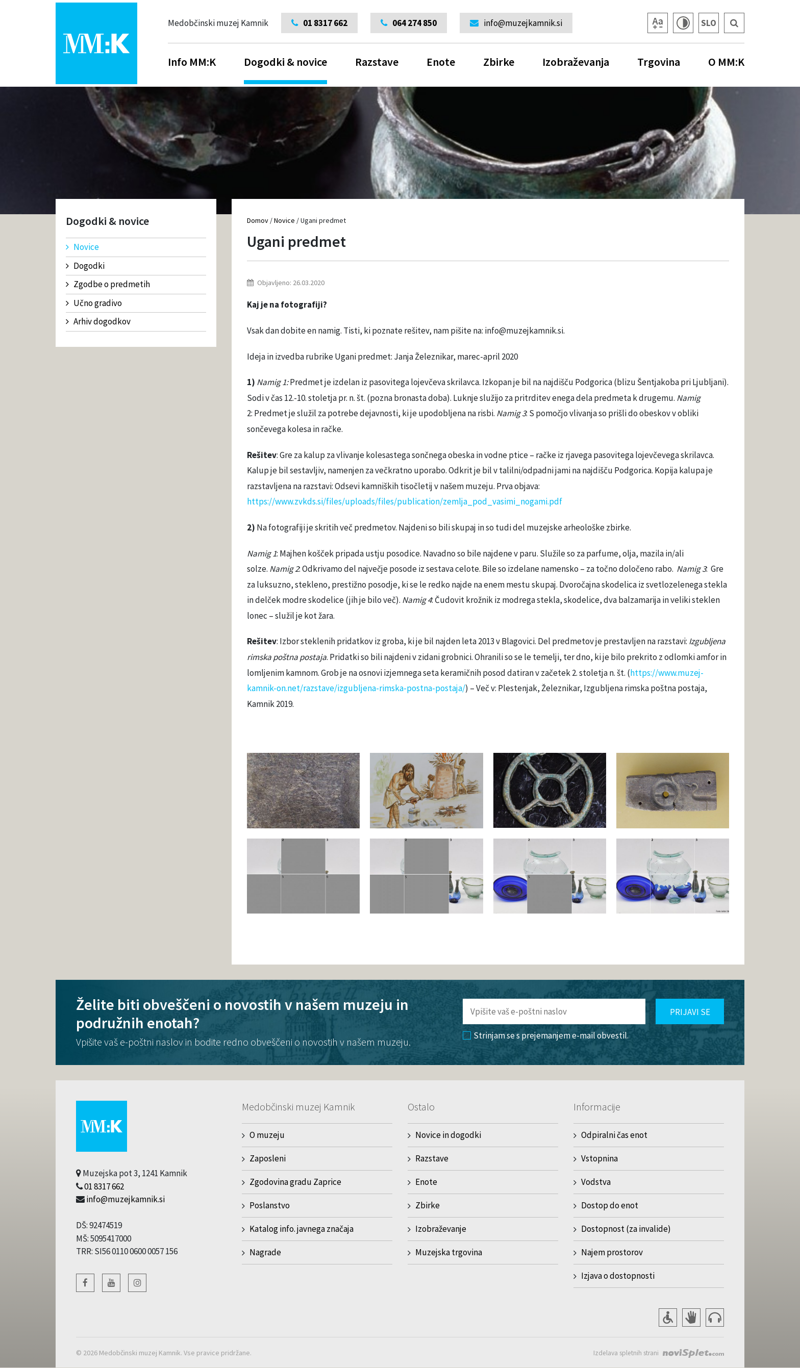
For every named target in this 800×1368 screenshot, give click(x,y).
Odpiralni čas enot (614, 1135)
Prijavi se (690, 1012)
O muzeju (267, 1135)
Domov (257, 220)
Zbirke (498, 62)
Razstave (376, 62)
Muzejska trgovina (448, 1252)
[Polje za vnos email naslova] (554, 1011)
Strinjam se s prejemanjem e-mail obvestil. (546, 1035)
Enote (441, 62)
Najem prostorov (612, 1252)
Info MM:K (192, 62)
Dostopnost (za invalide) (626, 1228)
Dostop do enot (609, 1205)
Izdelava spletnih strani (623, 1352)
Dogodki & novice (285, 69)
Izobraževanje (440, 1228)
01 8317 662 (104, 1186)
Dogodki (85, 265)
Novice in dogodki (448, 1135)
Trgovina (658, 62)
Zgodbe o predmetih (108, 284)
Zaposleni (267, 1158)
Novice (82, 246)
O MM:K (726, 62)
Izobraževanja (575, 62)
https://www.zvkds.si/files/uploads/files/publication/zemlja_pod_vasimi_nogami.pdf (404, 501)
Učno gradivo (94, 303)
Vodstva (596, 1181)
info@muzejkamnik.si (125, 1199)
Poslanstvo (269, 1205)
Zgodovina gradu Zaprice (295, 1181)
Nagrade (265, 1252)
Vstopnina (599, 1158)
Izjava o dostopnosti (618, 1275)
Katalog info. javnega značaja (301, 1228)
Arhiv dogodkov (98, 321)
